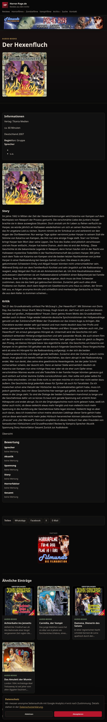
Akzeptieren (78, 714)
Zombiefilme (32, 11)
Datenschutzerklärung (31, 706)
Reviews (6, 11)
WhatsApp (20, 520)
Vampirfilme (45, 11)
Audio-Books (9, 39)
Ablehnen (29, 714)
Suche (65, 11)
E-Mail (55, 520)
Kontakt (73, 11)
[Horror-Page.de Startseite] (16, 5)
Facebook (36, 520)
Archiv (56, 11)
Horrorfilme (17, 11)
